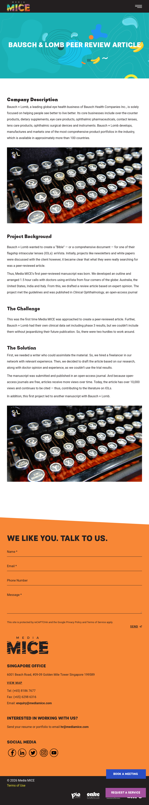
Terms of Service (96, 622)
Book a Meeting (126, 774)
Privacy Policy (74, 622)
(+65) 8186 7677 (24, 691)
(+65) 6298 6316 (24, 697)
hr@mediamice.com (74, 727)
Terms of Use (16, 785)
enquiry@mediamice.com (34, 703)
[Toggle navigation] (138, 6)
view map (14, 682)
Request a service (125, 793)
